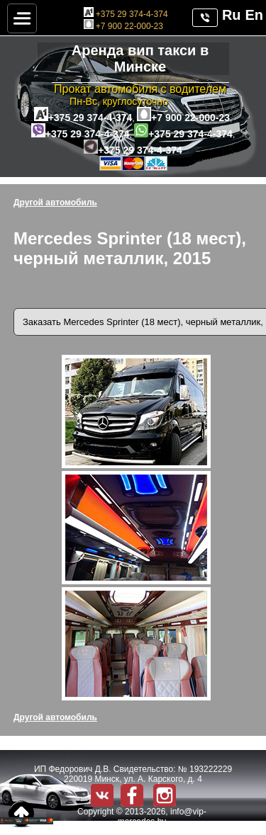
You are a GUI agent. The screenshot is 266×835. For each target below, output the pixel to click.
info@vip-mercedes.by (162, 817)
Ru (231, 15)
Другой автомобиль (55, 203)
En (254, 15)
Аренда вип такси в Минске (140, 58)
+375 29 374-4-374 (126, 14)
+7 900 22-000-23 (123, 26)
